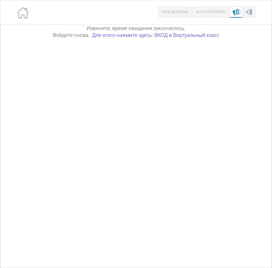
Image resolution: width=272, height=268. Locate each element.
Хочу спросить (211, 11)
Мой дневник (175, 11)
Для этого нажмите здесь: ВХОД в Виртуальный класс (155, 34)
